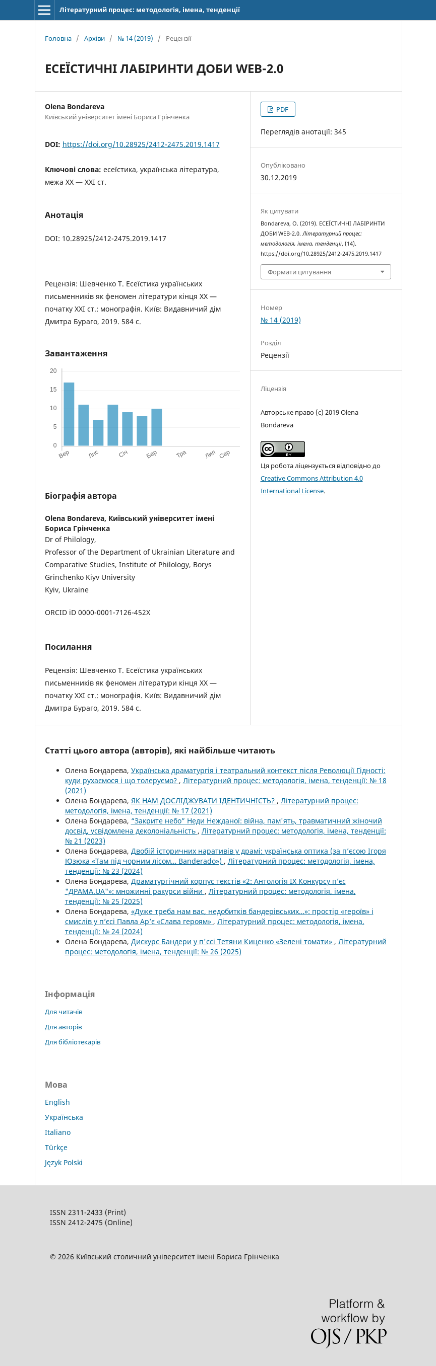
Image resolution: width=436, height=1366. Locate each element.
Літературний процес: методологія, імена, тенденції (149, 9)
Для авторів (63, 1026)
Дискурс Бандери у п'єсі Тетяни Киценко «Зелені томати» (232, 941)
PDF (281, 109)
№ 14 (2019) (135, 38)
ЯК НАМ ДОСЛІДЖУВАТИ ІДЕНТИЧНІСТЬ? (204, 800)
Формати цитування (299, 271)
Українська (64, 1117)
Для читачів (63, 1011)
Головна (58, 38)
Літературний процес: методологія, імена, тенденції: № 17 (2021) (211, 805)
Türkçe (56, 1147)
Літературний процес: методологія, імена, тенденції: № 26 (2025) (226, 946)
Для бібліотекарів (72, 1041)
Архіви (94, 38)
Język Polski (64, 1162)
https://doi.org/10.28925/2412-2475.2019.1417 (141, 144)
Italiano (58, 1132)
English (57, 1102)
